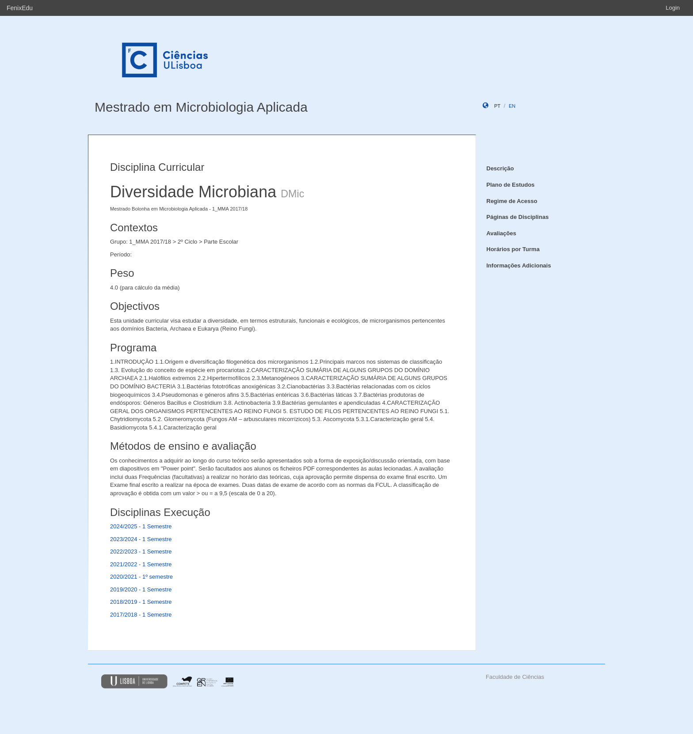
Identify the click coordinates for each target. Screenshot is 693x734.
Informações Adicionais (519, 265)
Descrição (500, 168)
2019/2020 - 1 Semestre (140, 589)
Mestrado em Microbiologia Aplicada (201, 107)
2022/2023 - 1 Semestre (140, 551)
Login (673, 7)
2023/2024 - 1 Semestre (140, 539)
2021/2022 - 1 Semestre (140, 564)
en (512, 106)
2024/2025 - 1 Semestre (140, 526)
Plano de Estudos (511, 184)
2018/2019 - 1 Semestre (140, 601)
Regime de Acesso (512, 201)
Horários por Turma (513, 249)
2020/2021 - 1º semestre (141, 576)
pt (497, 106)
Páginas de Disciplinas (518, 217)
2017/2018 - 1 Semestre (140, 614)
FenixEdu (20, 7)
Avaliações (501, 233)
